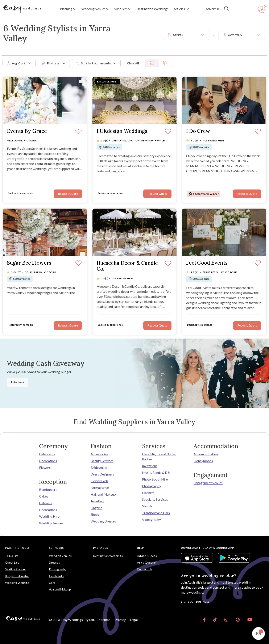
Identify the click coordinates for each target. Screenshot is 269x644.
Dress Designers (102, 474)
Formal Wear (100, 488)
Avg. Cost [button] (16, 63)
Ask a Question (147, 562)
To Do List (11, 556)
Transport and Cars (156, 513)
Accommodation (206, 454)
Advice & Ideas (147, 556)
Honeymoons (203, 461)
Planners (148, 493)
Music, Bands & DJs (156, 472)
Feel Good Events (207, 263)
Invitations (149, 466)
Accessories (99, 454)
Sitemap (105, 620)
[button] (68, 9)
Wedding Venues (51, 523)
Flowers (45, 467)
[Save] (78, 131)
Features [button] (51, 63)
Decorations (48, 461)
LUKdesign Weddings (122, 131)
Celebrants (47, 454)
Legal (134, 620)
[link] (204, 619)
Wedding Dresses (103, 521)
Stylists (147, 506)
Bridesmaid (99, 467)
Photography (151, 486)
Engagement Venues (208, 483)
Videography (151, 519)
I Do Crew (198, 131)
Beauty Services (102, 461)
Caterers (45, 503)
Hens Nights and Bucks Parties (159, 456)
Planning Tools (17, 547)
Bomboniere (48, 489)
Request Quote (68, 193)
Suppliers (56, 547)
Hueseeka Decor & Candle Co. (127, 266)
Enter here (17, 382)
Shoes (95, 514)
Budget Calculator (17, 576)
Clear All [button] (133, 63)
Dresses (54, 562)
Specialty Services (155, 499)
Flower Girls (99, 481)
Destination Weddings (108, 556)
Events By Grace (27, 131)
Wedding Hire (49, 516)
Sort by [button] (94, 63)
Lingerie (96, 508)
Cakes (43, 496)
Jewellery (97, 501)
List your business (197, 601)
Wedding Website (17, 582)
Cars (52, 582)
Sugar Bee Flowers (29, 263)
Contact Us (144, 569)
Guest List (12, 562)
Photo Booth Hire (155, 479)
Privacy (120, 620)
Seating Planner (15, 569)
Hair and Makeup (103, 494)
